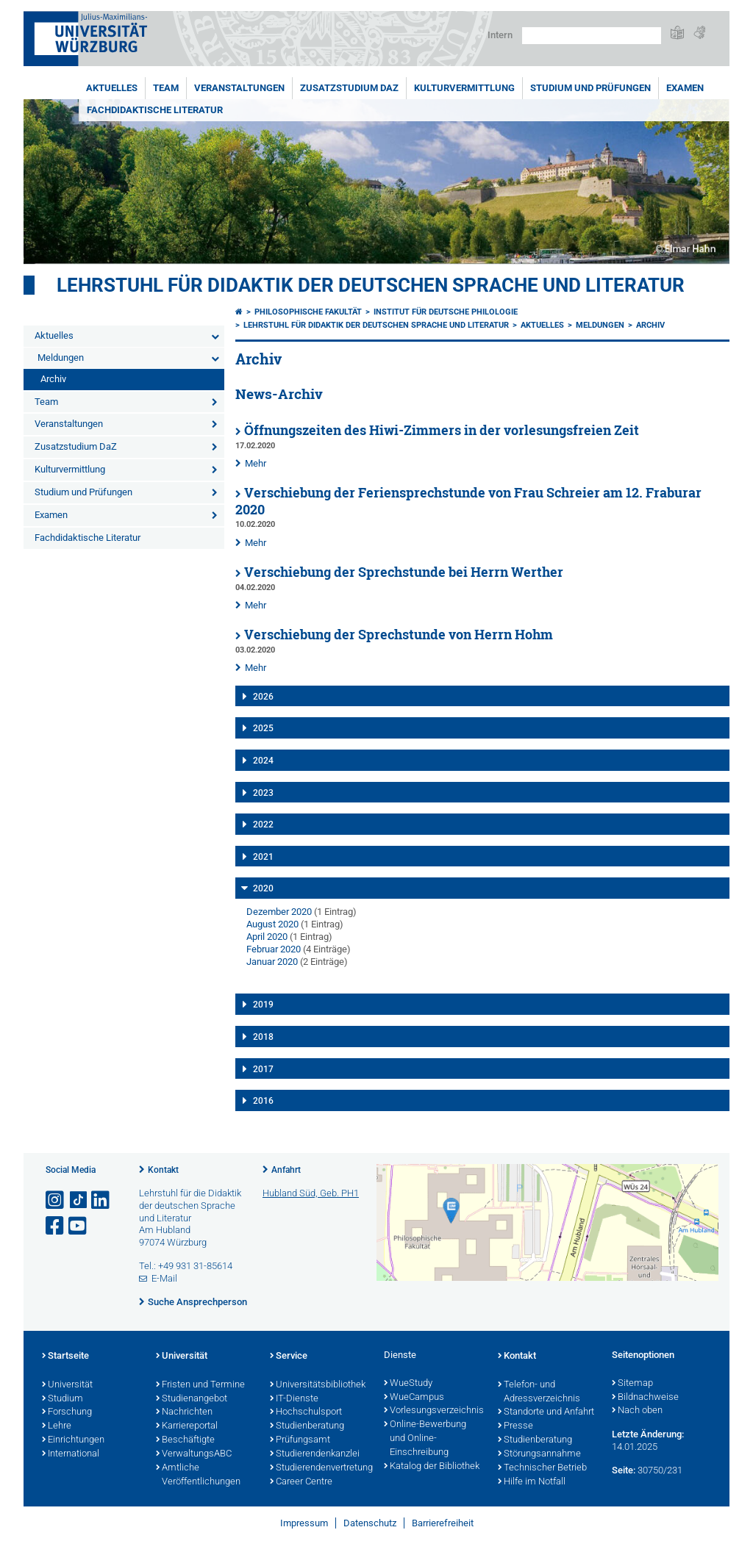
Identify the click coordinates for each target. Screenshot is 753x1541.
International (70, 1454)
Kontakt (163, 1170)
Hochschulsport (306, 1412)
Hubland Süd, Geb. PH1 (311, 1193)
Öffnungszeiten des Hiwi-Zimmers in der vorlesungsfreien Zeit (441, 430)
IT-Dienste (294, 1399)
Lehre (56, 1426)
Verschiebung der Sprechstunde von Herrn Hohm (398, 634)
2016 (263, 1101)
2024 (263, 760)
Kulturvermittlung (464, 87)
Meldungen (61, 357)
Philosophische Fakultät (308, 312)
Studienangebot (191, 1399)
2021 (263, 857)
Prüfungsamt (300, 1440)
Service (288, 1356)
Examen (685, 87)
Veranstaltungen (239, 87)
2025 (263, 728)
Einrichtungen (73, 1440)
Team (166, 87)
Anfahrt (286, 1170)
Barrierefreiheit (443, 1523)
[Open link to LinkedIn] (101, 1200)
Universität (67, 1385)
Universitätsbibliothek (317, 1385)
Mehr (255, 463)
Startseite (65, 1356)
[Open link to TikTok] (78, 1200)
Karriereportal (187, 1426)
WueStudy (408, 1383)
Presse (515, 1426)
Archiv (53, 378)
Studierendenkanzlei (315, 1454)
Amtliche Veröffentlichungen (198, 1475)
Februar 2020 (273, 949)
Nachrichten (184, 1412)
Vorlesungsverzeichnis (433, 1411)
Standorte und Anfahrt (546, 1412)
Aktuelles (112, 87)
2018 (263, 1037)
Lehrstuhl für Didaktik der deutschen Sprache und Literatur (371, 285)
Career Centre (301, 1482)
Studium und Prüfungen (590, 87)
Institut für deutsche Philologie (446, 312)
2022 (263, 824)
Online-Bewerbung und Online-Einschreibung (425, 1438)
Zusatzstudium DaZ (349, 87)
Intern (500, 34)
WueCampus (414, 1397)
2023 (263, 793)
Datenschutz (369, 1523)
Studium (62, 1399)
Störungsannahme (539, 1454)
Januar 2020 (272, 961)
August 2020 (272, 924)
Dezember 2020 (279, 911)
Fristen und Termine (200, 1385)
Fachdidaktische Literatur (155, 109)
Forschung (67, 1412)
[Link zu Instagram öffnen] (56, 1200)
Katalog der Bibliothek (431, 1466)
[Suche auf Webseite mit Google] (591, 35)
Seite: (623, 1470)
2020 (263, 888)
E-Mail (164, 1278)
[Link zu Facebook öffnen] (56, 1226)
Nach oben (637, 1411)
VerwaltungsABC (194, 1454)
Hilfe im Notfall (531, 1482)
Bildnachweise (645, 1397)
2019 (263, 1004)
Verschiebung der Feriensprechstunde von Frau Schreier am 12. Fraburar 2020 (468, 501)
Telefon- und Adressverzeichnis (539, 1392)
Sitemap (632, 1383)
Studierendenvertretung (319, 1468)
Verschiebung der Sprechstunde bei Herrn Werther (403, 572)
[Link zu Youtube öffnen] (78, 1226)
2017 (263, 1069)
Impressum (304, 1523)
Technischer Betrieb (542, 1468)
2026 (263, 697)
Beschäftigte (185, 1440)
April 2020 (267, 936)
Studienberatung (307, 1426)
